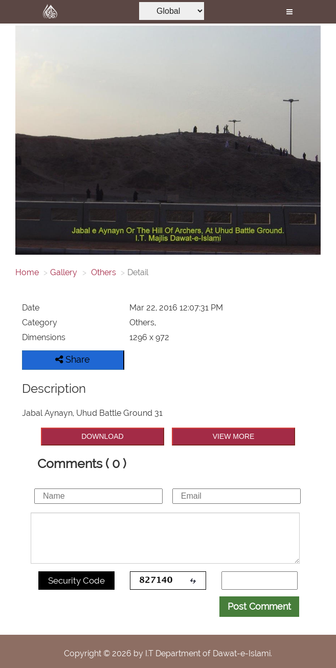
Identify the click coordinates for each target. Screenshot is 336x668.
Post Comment (259, 606)
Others (102, 272)
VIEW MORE (234, 436)
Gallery (63, 272)
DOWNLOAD (102, 436)
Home (27, 272)
